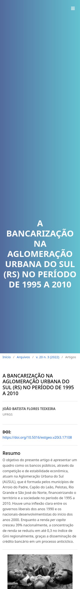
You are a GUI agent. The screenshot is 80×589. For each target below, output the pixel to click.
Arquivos (23, 357)
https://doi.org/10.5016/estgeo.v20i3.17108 (37, 437)
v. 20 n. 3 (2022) (47, 357)
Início (7, 357)
